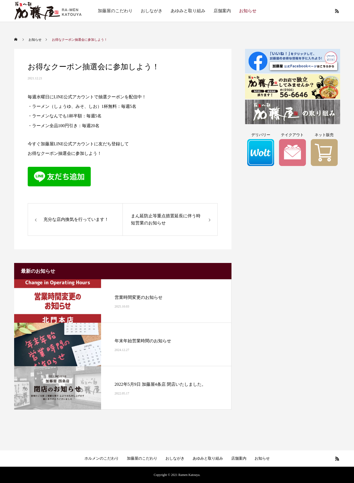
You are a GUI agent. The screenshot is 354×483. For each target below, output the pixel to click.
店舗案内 (222, 10)
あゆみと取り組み (188, 10)
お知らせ (247, 10)
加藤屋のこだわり (115, 10)
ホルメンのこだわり (101, 458)
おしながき (151, 10)
